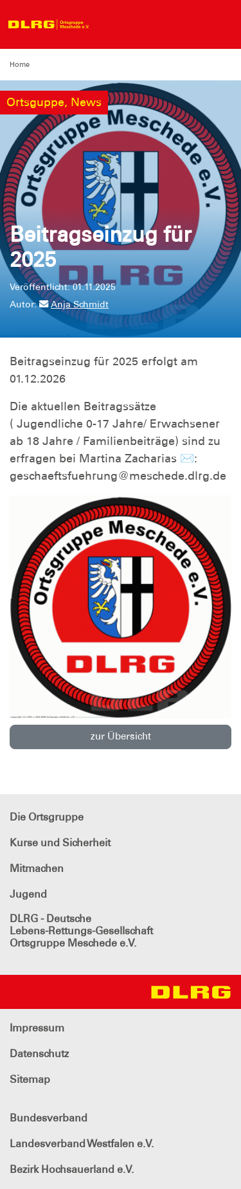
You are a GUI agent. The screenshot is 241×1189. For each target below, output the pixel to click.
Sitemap (30, 1079)
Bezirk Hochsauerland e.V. (72, 1169)
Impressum (37, 1028)
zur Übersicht (121, 736)
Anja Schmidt (74, 304)
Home (20, 64)
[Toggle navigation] (108, 24)
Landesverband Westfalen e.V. (82, 1144)
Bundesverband (48, 1118)
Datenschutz (39, 1054)
